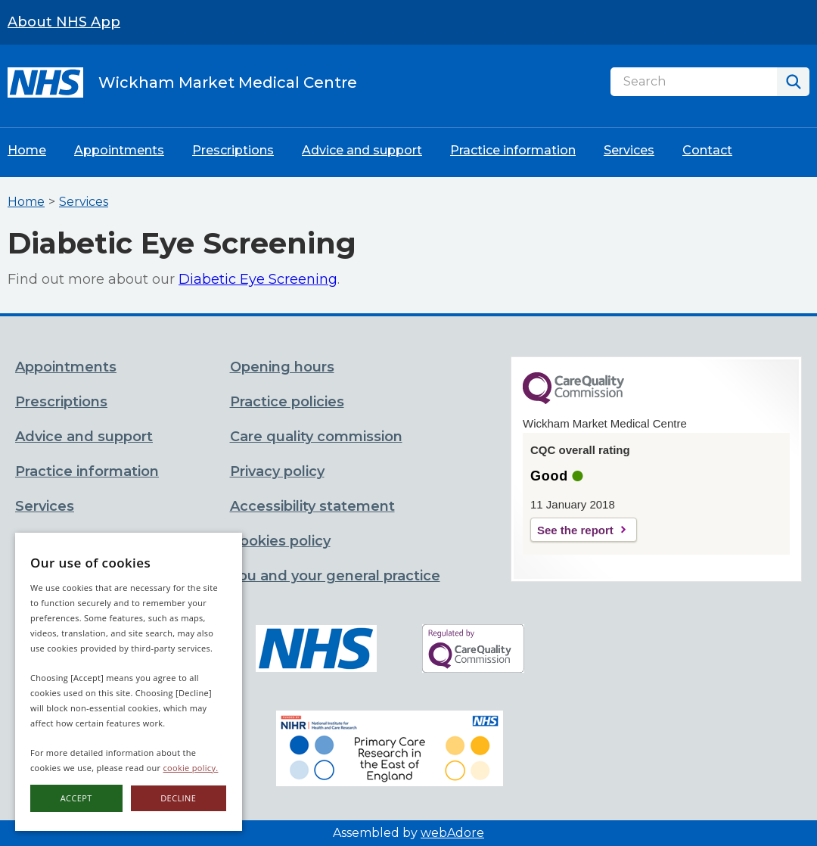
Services (629, 150)
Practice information (513, 150)
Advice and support (362, 150)
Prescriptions (233, 150)
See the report (575, 530)
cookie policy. (191, 767)
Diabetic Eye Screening (258, 279)
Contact (707, 150)
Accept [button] (76, 798)
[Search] (693, 81)
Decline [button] (178, 798)
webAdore (452, 833)
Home (27, 150)
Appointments (119, 150)
